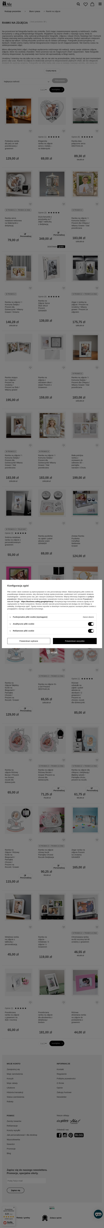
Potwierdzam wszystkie (75, 641)
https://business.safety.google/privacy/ (37, 601)
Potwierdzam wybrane (28, 641)
